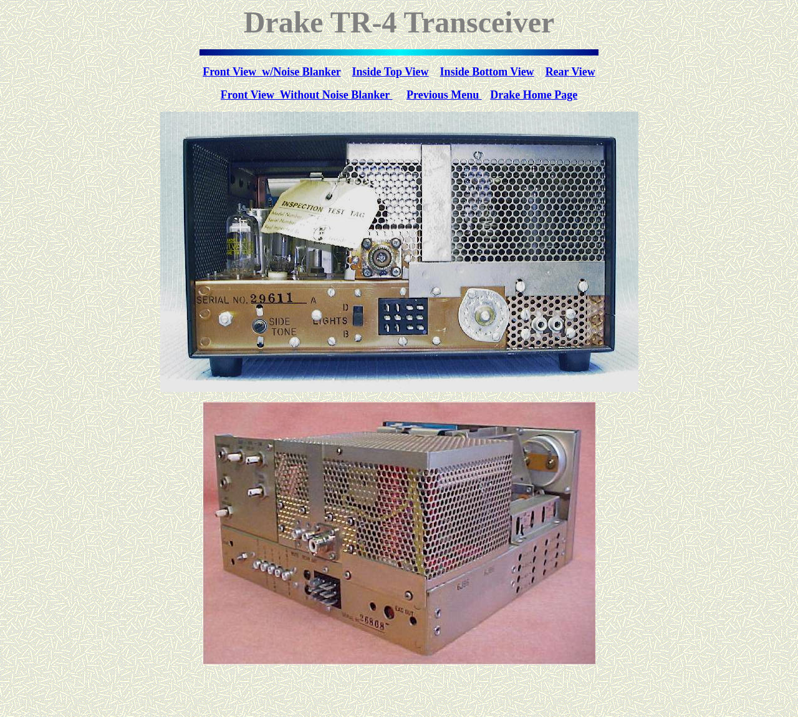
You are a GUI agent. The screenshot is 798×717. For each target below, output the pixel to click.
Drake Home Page (533, 95)
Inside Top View (390, 72)
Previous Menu (444, 95)
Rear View (570, 72)
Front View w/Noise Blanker (271, 72)
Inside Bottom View (487, 72)
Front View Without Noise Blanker (307, 95)
